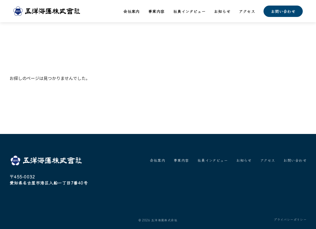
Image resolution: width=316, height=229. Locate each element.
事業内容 (156, 11)
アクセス (247, 11)
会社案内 (131, 11)
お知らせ (222, 11)
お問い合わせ (283, 11)
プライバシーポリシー (290, 219)
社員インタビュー (189, 11)
